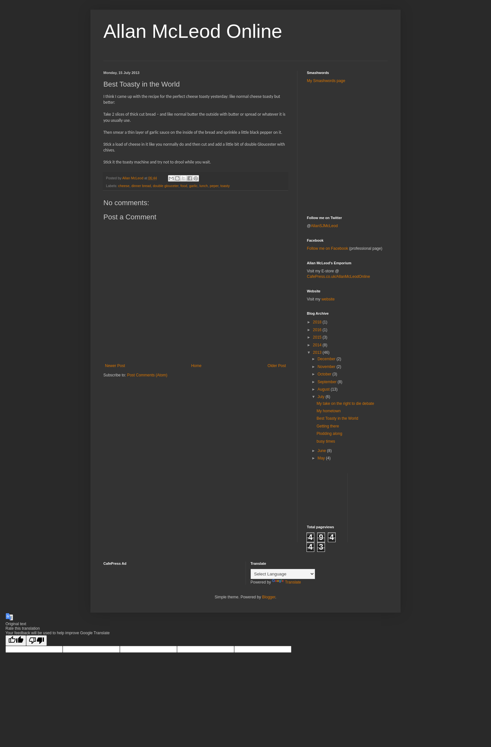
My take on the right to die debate (345, 403)
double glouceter (165, 186)
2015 (318, 337)
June (322, 450)
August (324, 389)
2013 (318, 352)
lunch (203, 186)
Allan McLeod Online (192, 31)
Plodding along (329, 433)
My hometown (329, 411)
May (322, 458)
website (328, 299)
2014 (318, 345)
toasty (225, 186)
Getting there (328, 426)
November (327, 366)
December (327, 359)
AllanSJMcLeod (324, 226)
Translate (286, 582)
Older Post (276, 365)
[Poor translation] (36, 640)
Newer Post (115, 365)
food (184, 186)
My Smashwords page (326, 81)
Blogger (268, 597)
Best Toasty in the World (337, 418)
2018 (318, 322)
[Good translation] (15, 640)
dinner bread (141, 186)
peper (214, 186)
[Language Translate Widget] (283, 574)
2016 (318, 330)
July (322, 397)
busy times (326, 441)
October (325, 374)
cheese (124, 186)
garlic (193, 186)
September (328, 382)
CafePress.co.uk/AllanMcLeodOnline (338, 276)
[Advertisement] (344, 103)
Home (196, 365)
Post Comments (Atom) (147, 375)
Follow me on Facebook (327, 248)
